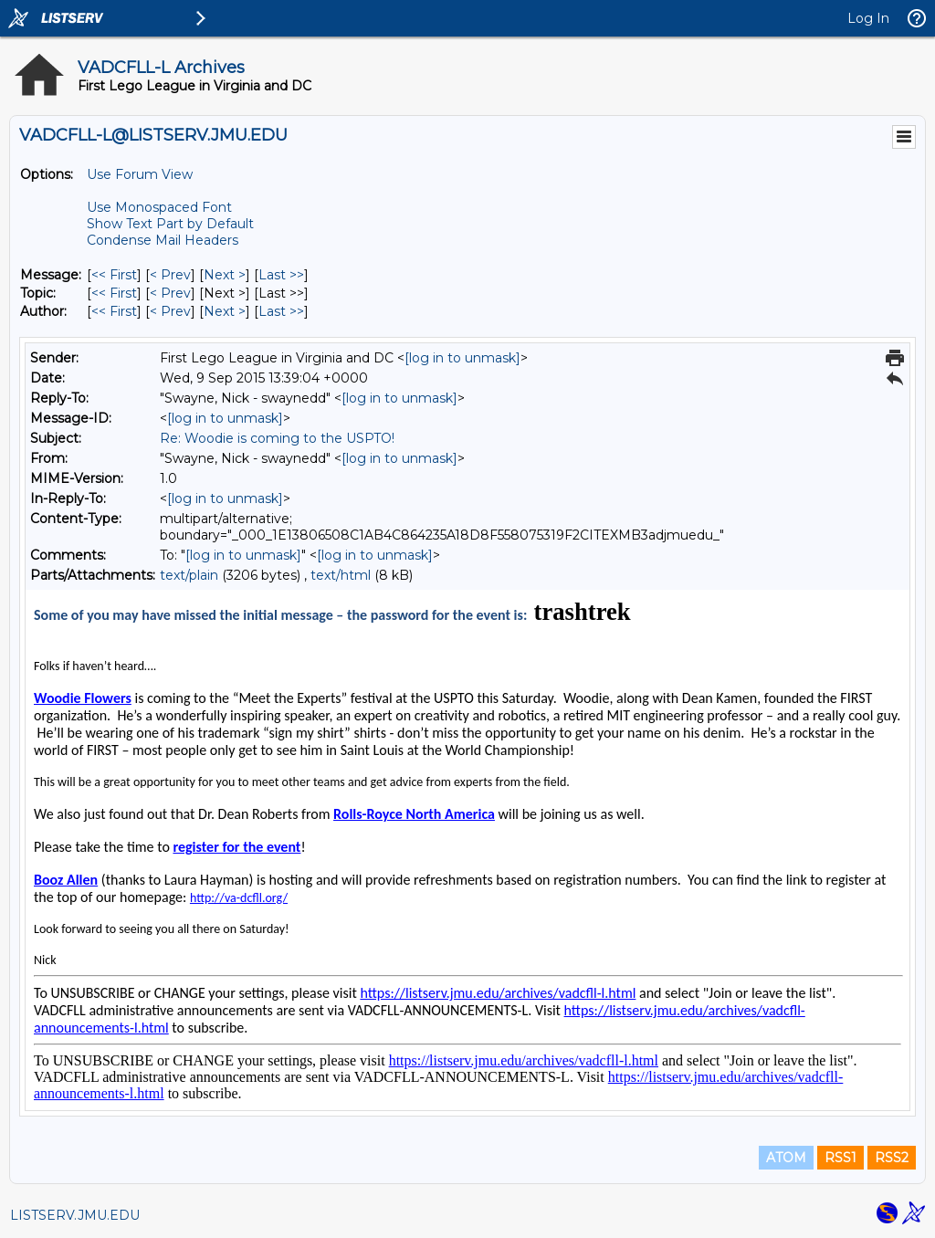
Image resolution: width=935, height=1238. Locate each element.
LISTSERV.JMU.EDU (75, 1215)
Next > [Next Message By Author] (225, 311)
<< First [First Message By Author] (114, 311)
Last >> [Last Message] (281, 275)
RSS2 (892, 1157)
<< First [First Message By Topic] (114, 293)
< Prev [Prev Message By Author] (170, 311)
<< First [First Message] (114, 275)
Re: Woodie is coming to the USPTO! (277, 438)
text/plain (189, 575)
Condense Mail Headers (162, 240)
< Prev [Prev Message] (170, 275)
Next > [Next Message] (225, 275)
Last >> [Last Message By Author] (281, 311)
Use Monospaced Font (159, 207)
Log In (868, 18)
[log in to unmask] (462, 358)
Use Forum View (140, 174)
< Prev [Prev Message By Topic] (170, 293)
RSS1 (840, 1157)
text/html (340, 575)
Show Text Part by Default (170, 223)
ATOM (786, 1157)
